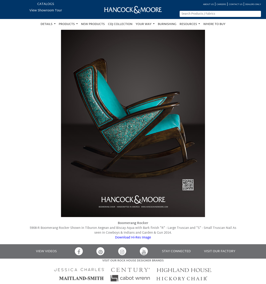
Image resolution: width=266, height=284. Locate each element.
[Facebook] (79, 251)
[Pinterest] (100, 251)
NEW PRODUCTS (93, 24)
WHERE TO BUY (214, 24)
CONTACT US (235, 4)
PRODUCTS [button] (67, 24)
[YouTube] (144, 251)
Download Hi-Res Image (133, 238)
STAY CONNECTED (176, 251)
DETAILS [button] (47, 24)
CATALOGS (45, 4)
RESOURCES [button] (189, 24)
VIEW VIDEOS (46, 251)
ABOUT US (208, 4)
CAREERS (221, 4)
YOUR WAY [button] (144, 24)
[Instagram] (122, 251)
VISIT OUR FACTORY (219, 251)
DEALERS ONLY (253, 4)
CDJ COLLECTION (120, 24)
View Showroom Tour (45, 11)
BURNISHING (167, 24)
